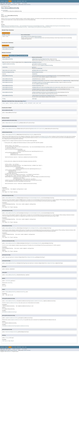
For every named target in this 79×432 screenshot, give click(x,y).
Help (26, 1)
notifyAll (30, 103)
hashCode (21, 103)
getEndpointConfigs (36, 62)
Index (23, 1)
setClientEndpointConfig (37, 75)
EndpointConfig (45, 59)
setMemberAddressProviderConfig (39, 87)
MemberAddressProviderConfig (9, 70)
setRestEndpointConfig (37, 95)
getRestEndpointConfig (37, 72)
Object (6, 16)
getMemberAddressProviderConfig (39, 70)
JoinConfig (4, 67)
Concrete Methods (23, 55)
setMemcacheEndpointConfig (38, 92)
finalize (11, 103)
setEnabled (34, 78)
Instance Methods (13, 55)
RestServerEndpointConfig (8, 72)
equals (7, 103)
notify (25, 103)
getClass (16, 103)
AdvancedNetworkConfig (7, 59)
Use (12, 1)
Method (15, 4)
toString (34, 98)
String (3, 98)
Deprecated (19, 1)
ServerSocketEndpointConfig (50, 75)
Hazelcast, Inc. (9, 351)
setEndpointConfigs (36, 80)
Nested (5, 4)
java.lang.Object (4, 10)
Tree (15, 1)
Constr (11, 4)
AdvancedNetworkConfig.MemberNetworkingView (31, 36)
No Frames (18, 3)
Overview (2, 1)
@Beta (2, 14)
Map (3, 62)
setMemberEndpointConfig (37, 89)
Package (6, 1)
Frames (14, 3)
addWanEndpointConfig (37, 59)
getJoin (34, 67)
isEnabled (34, 73)
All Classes (24, 3)
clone (3, 103)
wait (34, 103)
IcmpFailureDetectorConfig (52, 82)
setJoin (34, 85)
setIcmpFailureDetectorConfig (39, 82)
